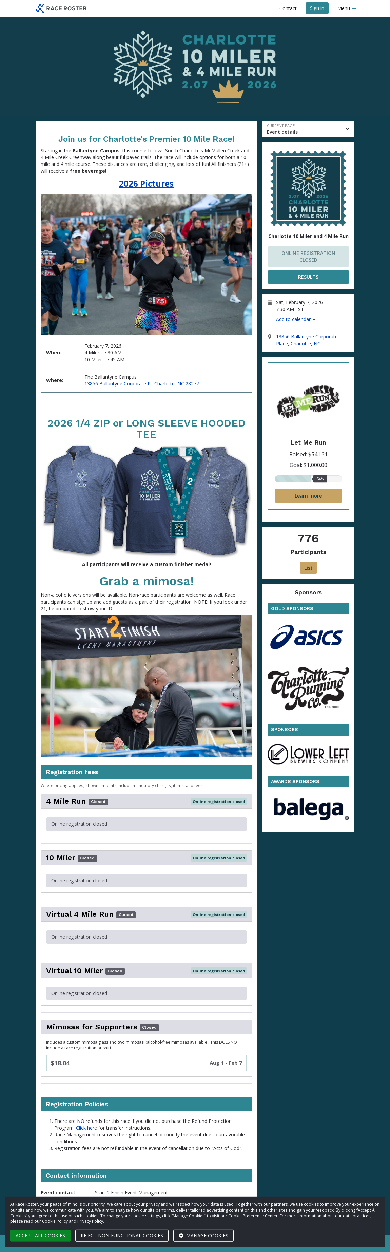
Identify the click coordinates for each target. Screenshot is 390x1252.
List (308, 567)
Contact (288, 8)
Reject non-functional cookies (122, 1235)
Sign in (317, 8)
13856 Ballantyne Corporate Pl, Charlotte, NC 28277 (141, 383)
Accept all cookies (40, 1235)
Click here (86, 1128)
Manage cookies (203, 1235)
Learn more (308, 495)
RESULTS (308, 277)
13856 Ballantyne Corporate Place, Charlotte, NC (307, 340)
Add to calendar (295, 319)
